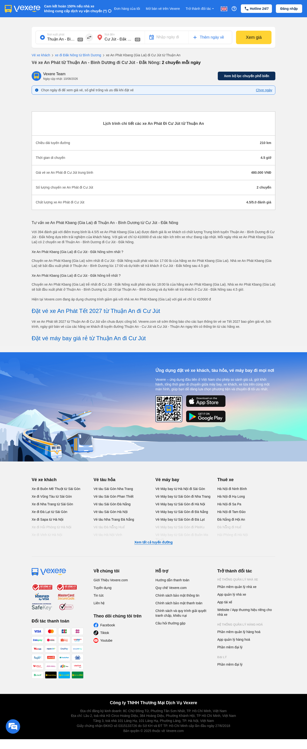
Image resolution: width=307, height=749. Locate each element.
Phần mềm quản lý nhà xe (236, 587)
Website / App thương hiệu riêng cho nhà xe (244, 612)
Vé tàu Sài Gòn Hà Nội (111, 512)
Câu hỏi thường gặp (170, 623)
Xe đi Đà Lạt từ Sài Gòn (49, 512)
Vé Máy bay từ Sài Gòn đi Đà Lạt (180, 519)
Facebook (107, 625)
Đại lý (222, 657)
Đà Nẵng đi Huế (229, 527)
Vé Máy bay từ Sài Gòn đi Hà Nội (180, 504)
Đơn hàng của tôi (127, 9)
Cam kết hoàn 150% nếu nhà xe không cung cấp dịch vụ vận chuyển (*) (75, 8)
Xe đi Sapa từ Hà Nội (47, 519)
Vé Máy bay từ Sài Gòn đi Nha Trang (182, 496)
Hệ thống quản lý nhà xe (237, 579)
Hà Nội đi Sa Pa (229, 504)
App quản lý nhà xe (231, 594)
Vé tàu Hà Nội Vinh (108, 535)
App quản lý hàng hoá (233, 639)
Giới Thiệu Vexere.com (111, 580)
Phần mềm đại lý (229, 647)
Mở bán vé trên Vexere (163, 9)
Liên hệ (99, 603)
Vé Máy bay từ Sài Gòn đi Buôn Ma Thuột (181, 537)
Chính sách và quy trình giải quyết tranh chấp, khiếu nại (180, 613)
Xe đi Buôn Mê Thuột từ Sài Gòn (56, 489)
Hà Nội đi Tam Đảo (231, 512)
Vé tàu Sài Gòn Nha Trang (113, 489)
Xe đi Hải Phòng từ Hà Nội (51, 527)
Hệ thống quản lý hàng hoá (240, 624)
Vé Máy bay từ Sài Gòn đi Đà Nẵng (181, 512)
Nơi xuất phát (55, 34)
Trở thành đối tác (200, 9)
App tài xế (224, 602)
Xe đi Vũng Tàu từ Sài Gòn (52, 496)
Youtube (106, 640)
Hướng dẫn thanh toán (172, 580)
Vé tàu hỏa (104, 479)
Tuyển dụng (103, 588)
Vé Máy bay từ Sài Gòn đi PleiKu (179, 527)
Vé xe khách (41, 55)
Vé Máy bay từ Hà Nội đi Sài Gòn (180, 489)
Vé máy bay (167, 479)
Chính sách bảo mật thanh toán (178, 603)
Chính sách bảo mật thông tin (177, 595)
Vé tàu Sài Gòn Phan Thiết (114, 496)
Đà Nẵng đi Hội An (231, 519)
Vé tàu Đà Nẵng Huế (109, 527)
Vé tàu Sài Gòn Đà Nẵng (112, 504)
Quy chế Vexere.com (171, 588)
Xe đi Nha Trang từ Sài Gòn (52, 504)
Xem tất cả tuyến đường (153, 542)
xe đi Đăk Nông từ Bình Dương (75, 55)
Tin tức (99, 595)
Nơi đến (110, 34)
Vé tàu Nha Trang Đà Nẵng (114, 519)
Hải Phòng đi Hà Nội (232, 535)
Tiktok (104, 633)
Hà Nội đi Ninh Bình (232, 489)
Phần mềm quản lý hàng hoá (238, 632)
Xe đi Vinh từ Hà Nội (47, 535)
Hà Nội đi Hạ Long (231, 496)
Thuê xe (225, 479)
